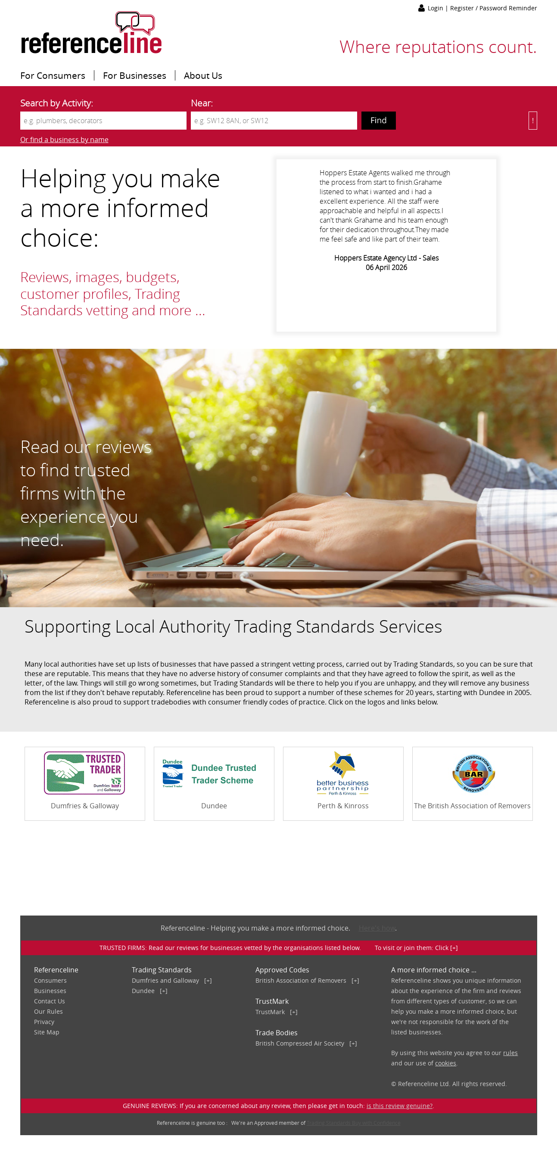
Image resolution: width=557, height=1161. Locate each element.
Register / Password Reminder (493, 8)
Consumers (50, 980)
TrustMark (270, 1012)
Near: (202, 103)
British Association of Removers (300, 980)
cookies (445, 1063)
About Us (203, 75)
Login (436, 8)
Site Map (46, 1032)
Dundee (143, 991)
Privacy (44, 1022)
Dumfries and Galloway (165, 980)
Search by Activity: (56, 103)
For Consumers (52, 75)
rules (510, 1053)
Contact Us (49, 1001)
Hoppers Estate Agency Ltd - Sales (386, 258)
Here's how (377, 928)
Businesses (50, 991)
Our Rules (48, 1011)
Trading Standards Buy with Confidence (354, 1122)
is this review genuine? (400, 1106)
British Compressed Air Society (299, 1043)
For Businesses (134, 75)
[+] (208, 980)
